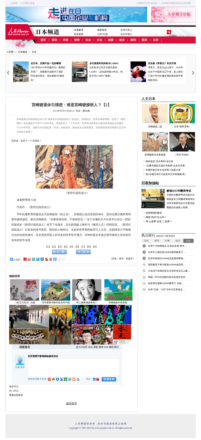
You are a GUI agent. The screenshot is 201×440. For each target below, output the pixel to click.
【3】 (60, 246)
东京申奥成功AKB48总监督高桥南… (166, 258)
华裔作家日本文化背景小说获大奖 (163, 170)
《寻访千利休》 (182, 144)
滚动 (54, 39)
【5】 (71, 246)
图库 (144, 39)
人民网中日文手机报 (146, 3)
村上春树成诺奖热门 (86, 302)
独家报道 (102, 30)
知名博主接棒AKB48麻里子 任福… (166, 283)
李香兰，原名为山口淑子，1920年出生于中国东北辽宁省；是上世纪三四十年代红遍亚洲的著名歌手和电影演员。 (157, 71)
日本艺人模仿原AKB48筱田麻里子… (166, 252)
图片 (116, 347)
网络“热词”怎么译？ (156, 217)
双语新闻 (78, 34)
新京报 (86, 110)
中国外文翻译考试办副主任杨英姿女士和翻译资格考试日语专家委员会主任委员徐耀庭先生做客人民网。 (168, 199)
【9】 (95, 246)
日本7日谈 (102, 34)
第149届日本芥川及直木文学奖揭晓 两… (166, 174)
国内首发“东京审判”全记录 (159, 161)
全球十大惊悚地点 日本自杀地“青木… (167, 246)
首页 (43, 39)
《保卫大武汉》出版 (24, 302)
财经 (77, 39)
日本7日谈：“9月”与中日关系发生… (166, 289)
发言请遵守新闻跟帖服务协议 (43, 356)
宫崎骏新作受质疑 (118, 302)
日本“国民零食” (182, 116)
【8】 (89, 246)
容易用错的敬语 (154, 213)
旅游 (110, 39)
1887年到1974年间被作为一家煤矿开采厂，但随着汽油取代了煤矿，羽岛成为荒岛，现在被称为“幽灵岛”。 (39, 71)
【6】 (77, 246)
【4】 (66, 246)
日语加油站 (150, 183)
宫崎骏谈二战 (155, 116)
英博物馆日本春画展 (155, 144)
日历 (155, 39)
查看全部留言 (16, 395)
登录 (22, 367)
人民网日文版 (28, 3)
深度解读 (78, 30)
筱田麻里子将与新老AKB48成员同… (166, 264)
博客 (95, 347)
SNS (106, 347)
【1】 (48, 246)
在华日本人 (126, 30)
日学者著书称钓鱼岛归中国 (56, 302)
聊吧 (111, 347)
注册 (17, 367)
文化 (99, 39)
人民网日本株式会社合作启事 (176, 3)
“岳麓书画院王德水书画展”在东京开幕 (165, 165)
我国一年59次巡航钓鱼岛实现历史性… (168, 277)
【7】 (83, 246)
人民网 (13, 3)
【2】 (54, 246)
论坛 (90, 347)
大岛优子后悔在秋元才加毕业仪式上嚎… (169, 270)
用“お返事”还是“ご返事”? (159, 221)
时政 (65, 39)
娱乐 (122, 39)
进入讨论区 (82, 347)
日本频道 (22, 52)
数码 (133, 39)
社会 (88, 39)
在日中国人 (126, 34)
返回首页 (71, 403)
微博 (101, 347)
